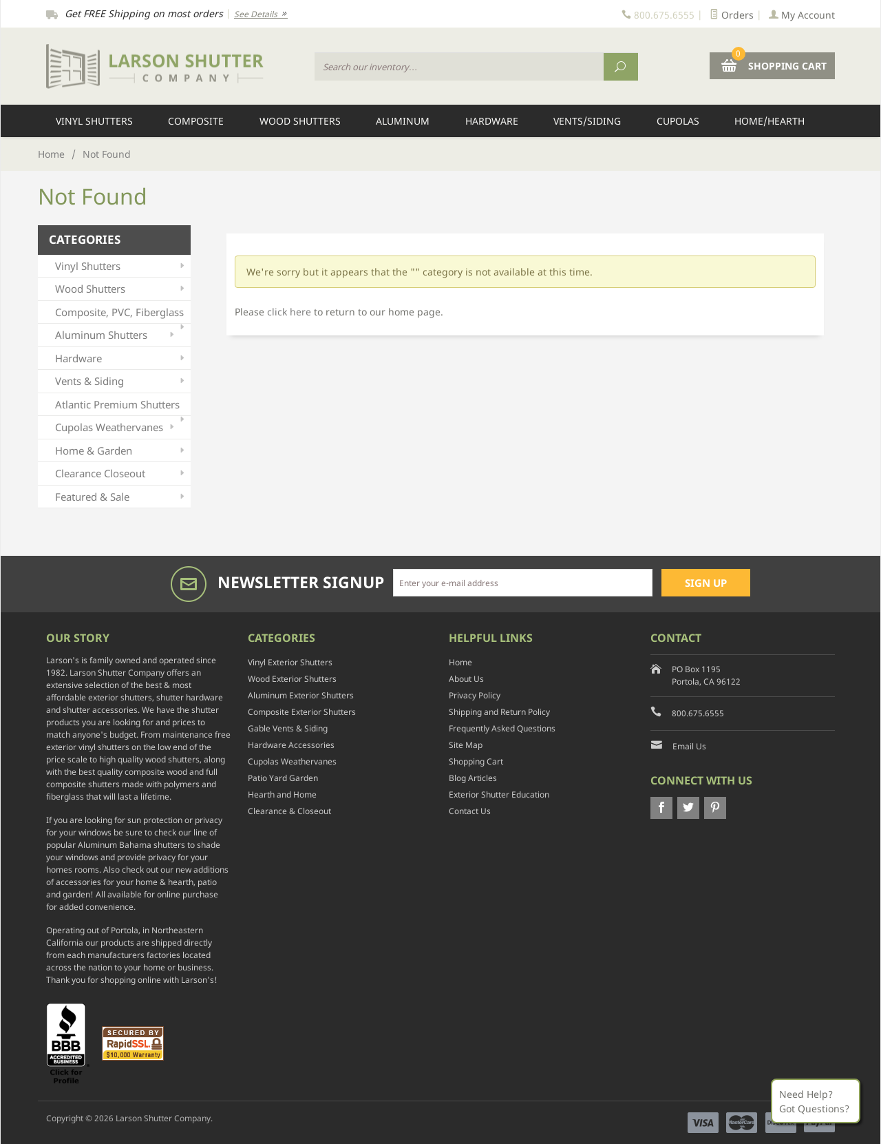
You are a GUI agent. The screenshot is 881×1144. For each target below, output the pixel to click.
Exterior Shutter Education (499, 794)
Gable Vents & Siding (288, 728)
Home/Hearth (769, 120)
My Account (802, 14)
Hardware (491, 120)
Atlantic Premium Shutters (121, 406)
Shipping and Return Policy (499, 712)
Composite (196, 120)
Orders (732, 14)
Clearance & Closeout (289, 811)
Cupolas (678, 120)
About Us (466, 679)
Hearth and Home (282, 794)
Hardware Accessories (291, 745)
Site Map (465, 745)
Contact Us (470, 811)
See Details (261, 14)
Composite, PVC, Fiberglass (121, 314)
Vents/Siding (587, 120)
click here (289, 311)
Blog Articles (473, 778)
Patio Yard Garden (283, 778)
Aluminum (402, 120)
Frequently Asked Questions (502, 728)
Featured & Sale (121, 497)
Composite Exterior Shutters (302, 712)
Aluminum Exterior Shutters (301, 695)
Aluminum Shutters (116, 335)
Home (51, 153)
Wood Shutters (300, 120)
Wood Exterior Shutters (292, 679)
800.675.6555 (698, 713)
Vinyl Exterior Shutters (290, 662)
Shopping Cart (476, 761)
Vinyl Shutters (94, 120)
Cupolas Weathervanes (116, 427)
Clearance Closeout (121, 473)
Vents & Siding (121, 381)
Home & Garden (121, 451)
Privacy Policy (474, 695)
